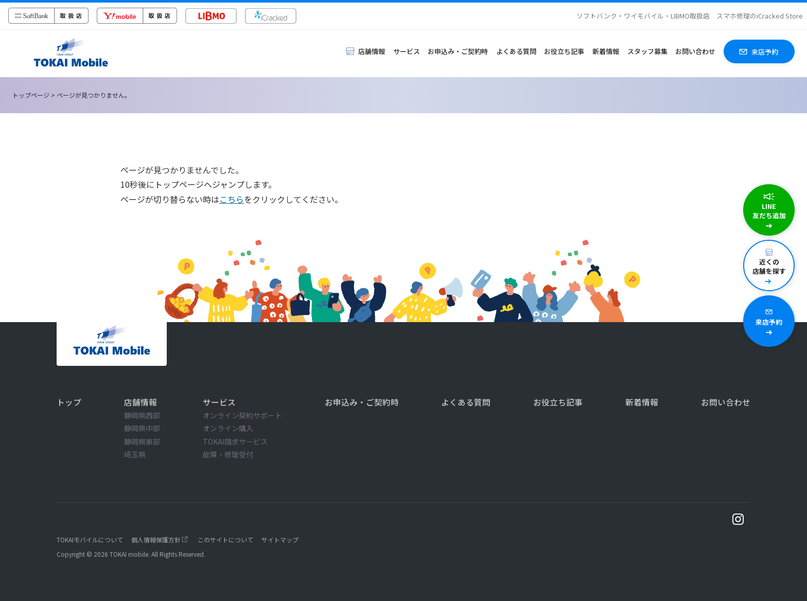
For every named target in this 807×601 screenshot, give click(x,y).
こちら (231, 199)
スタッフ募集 (647, 51)
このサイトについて (225, 539)
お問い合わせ (695, 51)
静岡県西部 (142, 415)
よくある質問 (516, 51)
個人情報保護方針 (156, 539)
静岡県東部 (142, 441)
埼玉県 (135, 454)
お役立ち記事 (564, 51)
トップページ (30, 95)
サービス (406, 51)
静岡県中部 (142, 428)
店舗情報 (140, 402)
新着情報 (605, 51)
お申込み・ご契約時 (458, 51)
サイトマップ (280, 539)
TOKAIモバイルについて (90, 539)
